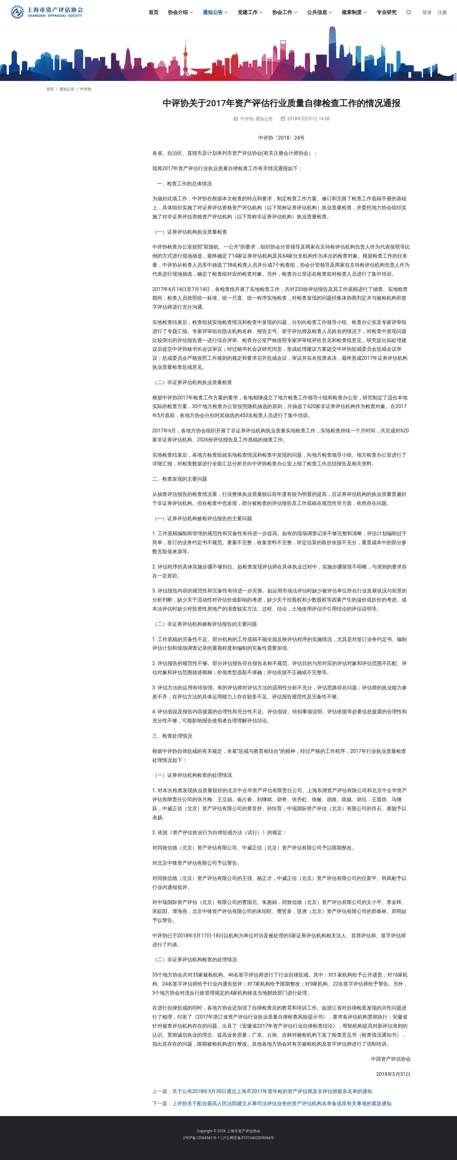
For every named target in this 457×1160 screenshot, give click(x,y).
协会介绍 (178, 12)
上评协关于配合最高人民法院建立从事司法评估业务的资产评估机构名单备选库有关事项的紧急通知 (282, 1103)
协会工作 (282, 12)
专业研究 (387, 12)
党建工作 (248, 12)
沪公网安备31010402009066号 (248, 1138)
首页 (154, 12)
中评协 (247, 118)
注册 (442, 12)
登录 (427, 12)
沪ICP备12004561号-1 (201, 1138)
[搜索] (409, 12)
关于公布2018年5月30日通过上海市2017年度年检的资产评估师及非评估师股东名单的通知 (272, 1091)
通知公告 (213, 12)
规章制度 (352, 12)
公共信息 (317, 12)
